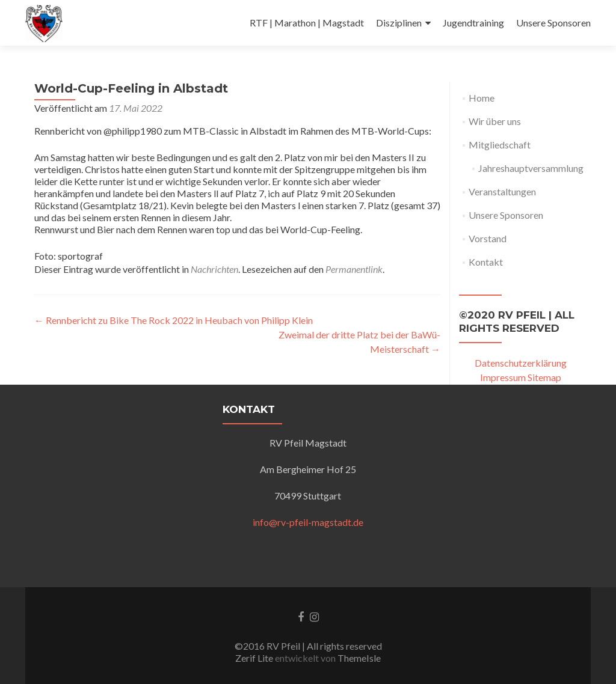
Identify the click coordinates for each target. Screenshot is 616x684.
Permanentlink (354, 269)
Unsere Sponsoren (553, 22)
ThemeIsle (359, 658)
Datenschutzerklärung (521, 362)
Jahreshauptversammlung (531, 168)
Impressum (503, 377)
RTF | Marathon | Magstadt (307, 22)
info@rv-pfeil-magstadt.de (308, 522)
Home (481, 97)
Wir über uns (495, 121)
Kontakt (486, 261)
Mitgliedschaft (500, 144)
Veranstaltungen (502, 191)
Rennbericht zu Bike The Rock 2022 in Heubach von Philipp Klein (173, 320)
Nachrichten (214, 269)
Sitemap (544, 377)
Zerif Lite (255, 658)
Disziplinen (399, 22)
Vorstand (488, 238)
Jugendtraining (473, 22)
